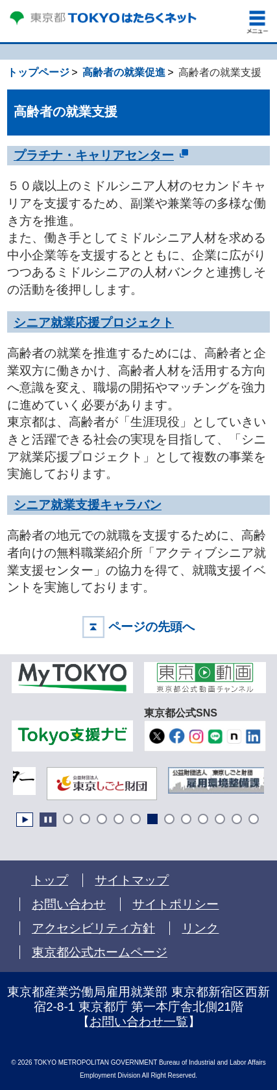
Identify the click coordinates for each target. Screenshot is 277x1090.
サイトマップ (132, 880)
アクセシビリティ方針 (93, 928)
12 (253, 819)
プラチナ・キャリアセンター (94, 154)
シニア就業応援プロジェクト (94, 322)
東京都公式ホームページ (100, 952)
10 (220, 819)
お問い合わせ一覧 (139, 1021)
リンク (200, 928)
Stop (48, 819)
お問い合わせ (69, 904)
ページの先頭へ (151, 627)
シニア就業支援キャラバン (88, 505)
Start (24, 819)
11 (237, 819)
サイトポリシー (175, 904)
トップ (49, 880)
